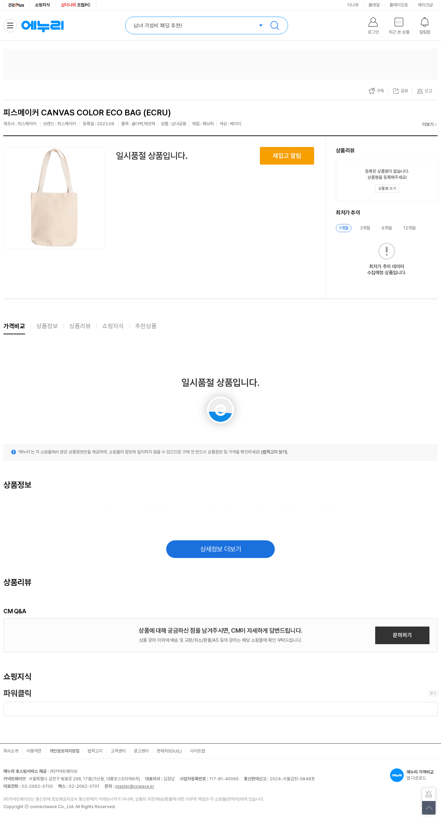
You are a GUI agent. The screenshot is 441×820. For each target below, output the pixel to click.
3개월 (365, 227)
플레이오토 (398, 4)
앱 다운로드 (414, 775)
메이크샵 (425, 4)
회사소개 (10, 750)
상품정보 (47, 326)
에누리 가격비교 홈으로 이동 (42, 25)
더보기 (428, 124)
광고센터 (141, 750)
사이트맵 (197, 750)
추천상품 (146, 326)
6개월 (387, 227)
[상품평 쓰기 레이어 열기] (387, 189)
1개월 (343, 227)
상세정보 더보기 (220, 549)
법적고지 (95, 750)
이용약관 (33, 750)
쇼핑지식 (42, 4)
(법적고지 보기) (274, 451)
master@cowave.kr (134, 786)
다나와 (353, 4)
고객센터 (118, 750)
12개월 (409, 227)
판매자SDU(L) (169, 750)
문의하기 (402, 635)
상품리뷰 (80, 326)
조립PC (76, 4)
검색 (275, 25)
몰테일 (374, 4)
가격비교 (14, 326)
